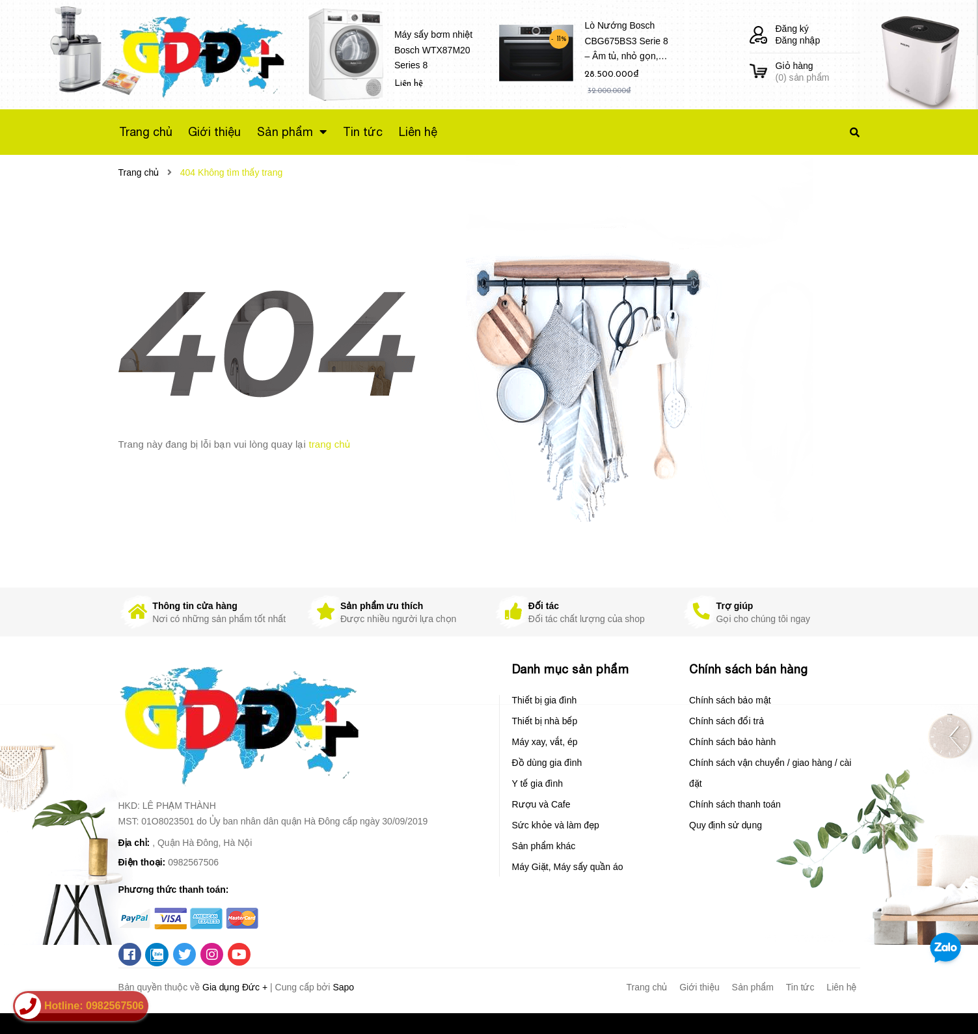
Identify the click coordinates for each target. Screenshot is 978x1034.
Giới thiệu (699, 987)
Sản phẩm (753, 987)
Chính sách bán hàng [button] (748, 669)
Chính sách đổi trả (726, 721)
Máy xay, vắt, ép (545, 742)
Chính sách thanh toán (735, 804)
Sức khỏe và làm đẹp (555, 825)
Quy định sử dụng (725, 825)
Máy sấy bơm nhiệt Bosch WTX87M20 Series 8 (433, 50)
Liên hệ (841, 987)
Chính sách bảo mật (730, 700)
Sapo (343, 987)
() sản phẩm (818, 71)
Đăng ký (792, 28)
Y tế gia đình (538, 783)
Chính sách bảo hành (732, 742)
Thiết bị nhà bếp (545, 721)
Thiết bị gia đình (544, 700)
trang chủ (329, 444)
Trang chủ (647, 987)
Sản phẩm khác (544, 846)
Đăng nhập (798, 40)
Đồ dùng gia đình (547, 762)
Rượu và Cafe (541, 804)
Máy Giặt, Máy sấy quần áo (567, 867)
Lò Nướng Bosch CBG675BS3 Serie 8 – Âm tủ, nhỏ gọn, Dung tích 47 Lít (626, 43)
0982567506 (193, 862)
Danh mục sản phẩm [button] (570, 669)
